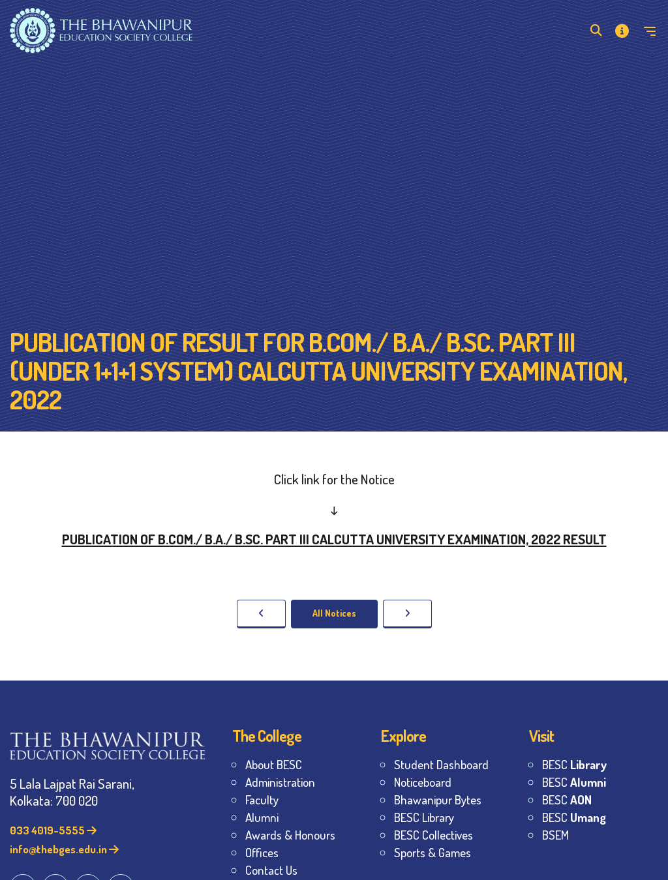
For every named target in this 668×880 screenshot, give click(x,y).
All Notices (334, 613)
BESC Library (424, 817)
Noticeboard (422, 781)
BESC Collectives (433, 834)
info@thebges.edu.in (64, 849)
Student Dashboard (441, 764)
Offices (262, 852)
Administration (280, 781)
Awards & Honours (290, 834)
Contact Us (271, 869)
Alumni (262, 817)
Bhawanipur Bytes (437, 799)
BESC (574, 764)
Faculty (262, 799)
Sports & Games (432, 852)
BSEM (555, 834)
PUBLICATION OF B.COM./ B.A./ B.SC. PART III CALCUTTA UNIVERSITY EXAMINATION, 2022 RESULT (334, 539)
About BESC (273, 764)
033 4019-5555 (53, 830)
